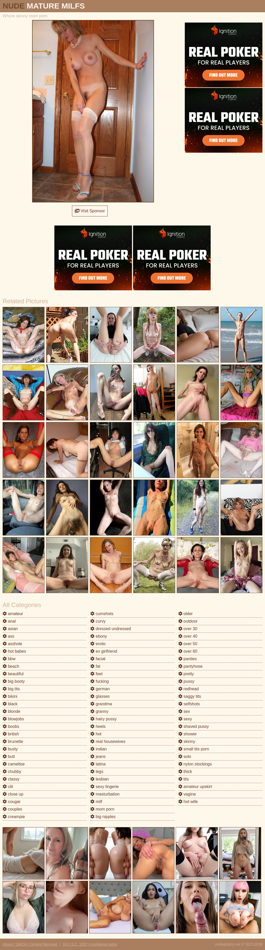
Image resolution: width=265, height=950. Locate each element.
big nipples (102, 816)
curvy (98, 621)
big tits (11, 689)
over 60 (187, 651)
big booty (14, 681)
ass (8, 636)
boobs (11, 726)
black (10, 704)
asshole (12, 644)
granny (99, 711)
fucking (99, 681)
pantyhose (190, 666)
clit (8, 786)
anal (9, 621)
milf (96, 801)
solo (184, 756)
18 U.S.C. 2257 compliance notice (90, 944)
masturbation (105, 794)
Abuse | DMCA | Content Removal (30, 944)
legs (96, 771)
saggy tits (189, 696)
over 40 (187, 636)
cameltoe (14, 764)
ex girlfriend (103, 651)
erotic (98, 644)
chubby (12, 771)
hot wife (188, 801)
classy (11, 779)
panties (187, 659)
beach (11, 666)
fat (95, 666)
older (185, 613)
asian (10, 629)
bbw (9, 659)
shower (187, 734)
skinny (186, 741)
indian (98, 749)
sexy (185, 719)
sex (184, 711)
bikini (10, 696)
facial (97, 659)
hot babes (14, 651)
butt (9, 756)
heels (98, 726)
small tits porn (193, 749)
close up (13, 794)
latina (98, 764)
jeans (98, 756)
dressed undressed (110, 629)
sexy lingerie (104, 786)
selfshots (189, 704)
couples (12, 809)
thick (185, 771)
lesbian (99, 779)
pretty (186, 674)
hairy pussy (103, 719)
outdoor (188, 621)
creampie (14, 816)
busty (10, 749)
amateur (13, 613)
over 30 (187, 629)
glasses (100, 696)
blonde (11, 711)
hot (95, 734)
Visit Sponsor (90, 211)
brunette (13, 741)
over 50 (187, 644)
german (100, 689)
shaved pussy (193, 726)
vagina (187, 794)
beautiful (13, 674)
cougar (11, 801)
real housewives (107, 741)
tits (183, 779)
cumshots (101, 613)
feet (96, 674)
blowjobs (13, 719)
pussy (186, 681)
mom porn (102, 809)
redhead (188, 689)
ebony (98, 636)
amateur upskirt (195, 786)
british (11, 734)
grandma (101, 704)
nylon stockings (195, 764)
